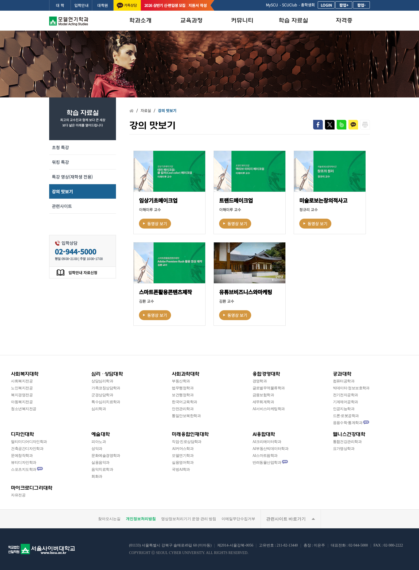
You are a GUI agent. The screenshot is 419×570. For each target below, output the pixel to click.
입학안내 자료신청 (82, 272)
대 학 (60, 5)
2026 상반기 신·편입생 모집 (164, 5)
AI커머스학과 (182, 449)
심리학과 (98, 409)
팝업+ (343, 5)
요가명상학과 (344, 449)
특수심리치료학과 (105, 402)
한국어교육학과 (184, 402)
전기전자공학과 (345, 395)
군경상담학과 (102, 395)
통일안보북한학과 (186, 416)
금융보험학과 (263, 395)
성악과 (96, 449)
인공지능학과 (344, 409)
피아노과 (98, 442)
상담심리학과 (102, 381)
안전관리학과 (182, 409)
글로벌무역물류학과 (269, 388)
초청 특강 (60, 147)
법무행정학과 (182, 388)
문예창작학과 (22, 456)
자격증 (344, 20)
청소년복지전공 (23, 409)
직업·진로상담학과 (186, 442)
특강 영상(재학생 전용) (72, 177)
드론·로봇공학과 (346, 416)
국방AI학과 (181, 469)
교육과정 (191, 20)
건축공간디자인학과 (27, 449)
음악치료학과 (102, 469)
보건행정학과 (182, 395)
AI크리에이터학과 (267, 442)
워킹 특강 (60, 162)
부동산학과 (181, 381)
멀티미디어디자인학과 (29, 442)
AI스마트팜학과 (265, 456)
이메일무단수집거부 (238, 519)
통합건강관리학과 (347, 442)
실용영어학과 (182, 463)
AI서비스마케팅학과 (269, 409)
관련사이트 (62, 206)
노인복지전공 (22, 388)
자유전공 (18, 495)
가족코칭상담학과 (105, 388)
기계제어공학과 (345, 402)
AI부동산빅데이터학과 (271, 449)
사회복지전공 (22, 381)
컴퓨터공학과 (344, 381)
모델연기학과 (182, 456)
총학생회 (308, 4)
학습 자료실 (293, 20)
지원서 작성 (197, 5)
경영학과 (260, 381)
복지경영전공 (22, 395)
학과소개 (140, 20)
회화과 (96, 476)
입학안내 (81, 5)
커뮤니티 (242, 20)
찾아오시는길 (109, 519)
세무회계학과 (263, 402)
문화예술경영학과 (105, 456)
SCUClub (289, 4)
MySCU (272, 4)
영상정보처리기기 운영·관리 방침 (188, 519)
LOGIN (326, 5)
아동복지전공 (22, 402)
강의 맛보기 (62, 191)
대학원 (102, 5)
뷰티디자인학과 (23, 463)
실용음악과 (100, 463)
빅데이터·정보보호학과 (351, 388)
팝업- (361, 5)
